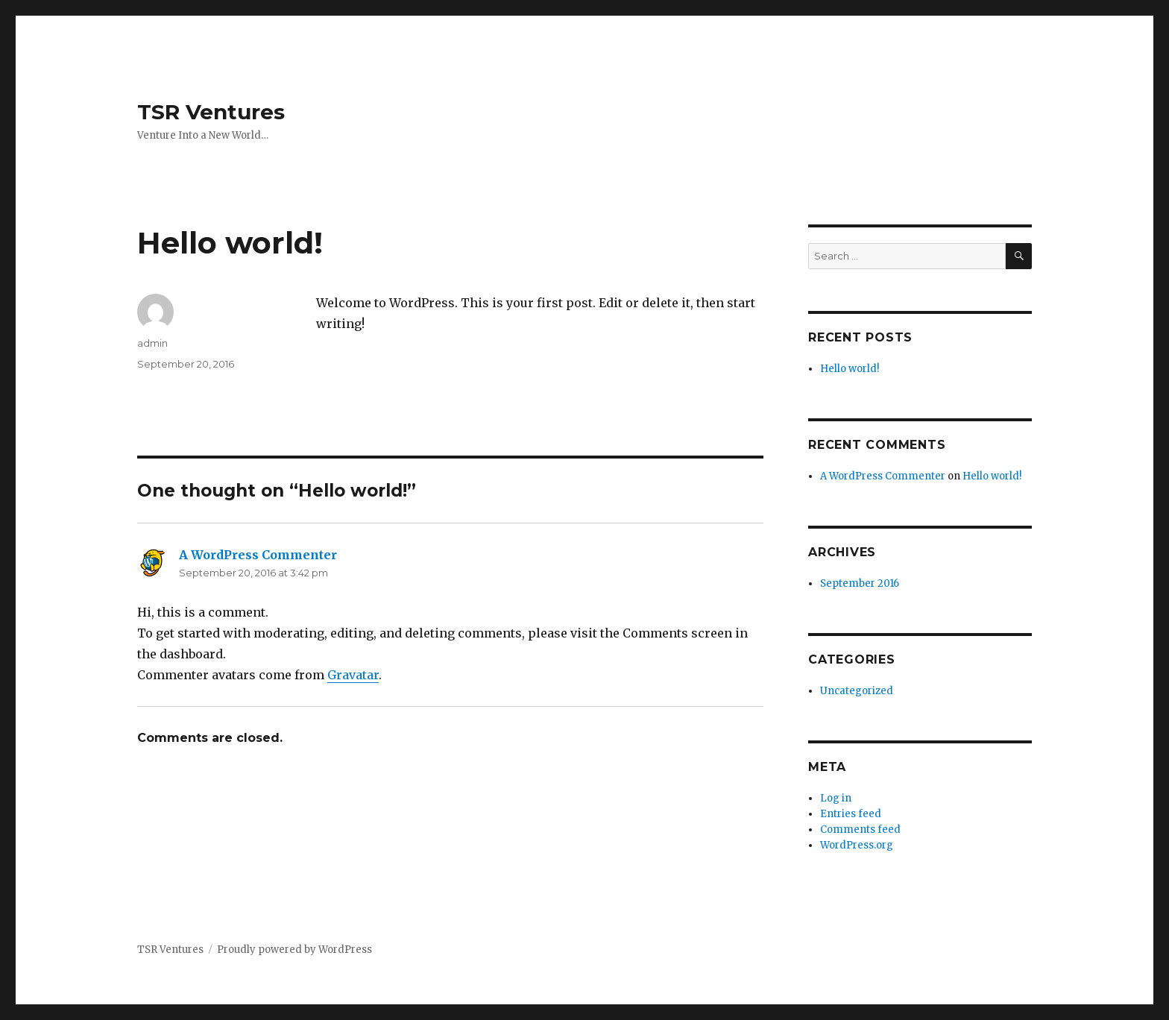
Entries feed (850, 814)
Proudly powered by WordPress (294, 949)
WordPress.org (856, 845)
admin (152, 343)
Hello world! (849, 368)
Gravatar (353, 674)
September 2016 (859, 583)
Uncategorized (856, 690)
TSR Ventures (211, 112)
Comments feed (860, 829)
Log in (835, 798)
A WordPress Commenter (258, 554)
